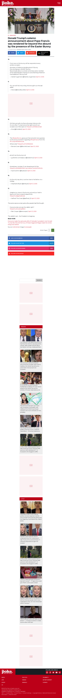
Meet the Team (13, 694)
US (8, 35)
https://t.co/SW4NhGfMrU (18, 168)
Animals (24, 682)
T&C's (3, 693)
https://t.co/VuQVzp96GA (17, 209)
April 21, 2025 (40, 77)
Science (45, 682)
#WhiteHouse (19, 141)
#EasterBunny (17, 138)
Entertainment (47, 679)
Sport (3, 682)
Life (3, 679)
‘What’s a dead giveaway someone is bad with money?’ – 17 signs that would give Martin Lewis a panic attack (30, 581)
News (3, 677)
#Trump (12, 141)
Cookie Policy (9, 693)
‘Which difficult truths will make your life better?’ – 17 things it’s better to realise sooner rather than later (31, 620)
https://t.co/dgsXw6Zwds (17, 196)
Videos (24, 679)
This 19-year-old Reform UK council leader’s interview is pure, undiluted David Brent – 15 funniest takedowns (30, 429)
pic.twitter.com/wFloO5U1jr (34, 168)
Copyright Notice (37, 693)
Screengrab (28, 227)
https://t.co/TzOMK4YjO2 (25, 144)
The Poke (9, 3)
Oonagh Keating (12, 49)
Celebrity (46, 677)
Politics (24, 677)
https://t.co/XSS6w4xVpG (34, 127)
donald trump (13, 35)
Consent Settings (26, 693)
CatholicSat (16, 227)
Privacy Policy (17, 693)
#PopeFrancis (34, 140)
